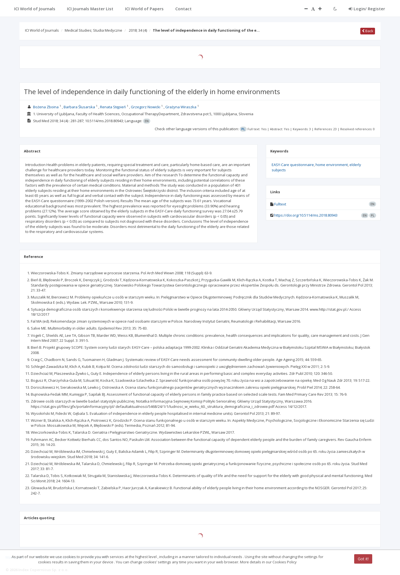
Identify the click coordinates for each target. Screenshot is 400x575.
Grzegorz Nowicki (145, 106)
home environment (332, 164)
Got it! (363, 558)
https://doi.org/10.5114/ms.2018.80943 (306, 215)
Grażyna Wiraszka (180, 106)
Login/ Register (367, 8)
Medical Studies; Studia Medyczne (93, 30)
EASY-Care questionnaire (293, 164)
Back (367, 30)
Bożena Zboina (46, 106)
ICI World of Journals (42, 30)
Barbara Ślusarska (79, 106)
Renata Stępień (113, 106)
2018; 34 (138, 30)
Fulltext (280, 204)
